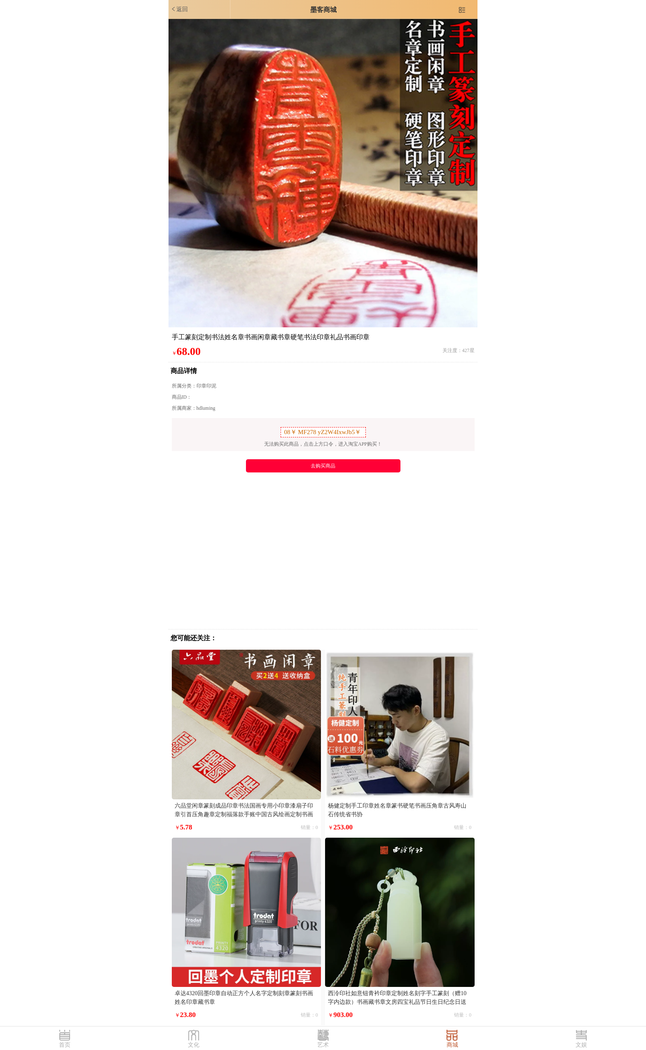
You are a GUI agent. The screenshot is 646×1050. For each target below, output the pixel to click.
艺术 (323, 1045)
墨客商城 (323, 9)
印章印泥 (206, 386)
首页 (64, 1045)
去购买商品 (323, 466)
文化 (193, 1045)
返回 (179, 9)
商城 (452, 1045)
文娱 (581, 1045)
